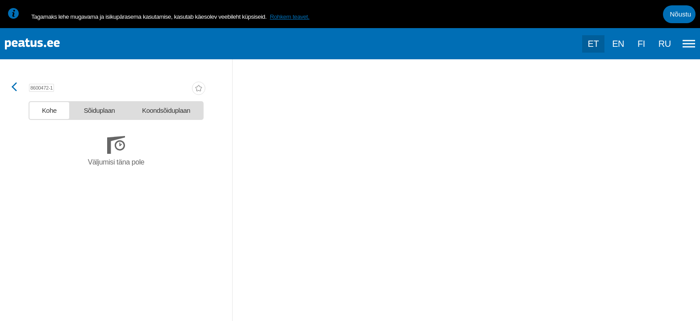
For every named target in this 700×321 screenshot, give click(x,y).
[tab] (49, 110)
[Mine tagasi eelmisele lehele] (14, 87)
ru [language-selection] (664, 44)
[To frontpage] (51, 43)
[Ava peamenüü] (689, 43)
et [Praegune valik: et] (593, 44)
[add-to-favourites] (198, 89)
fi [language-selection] (641, 44)
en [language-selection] (618, 44)
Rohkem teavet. (289, 16)
